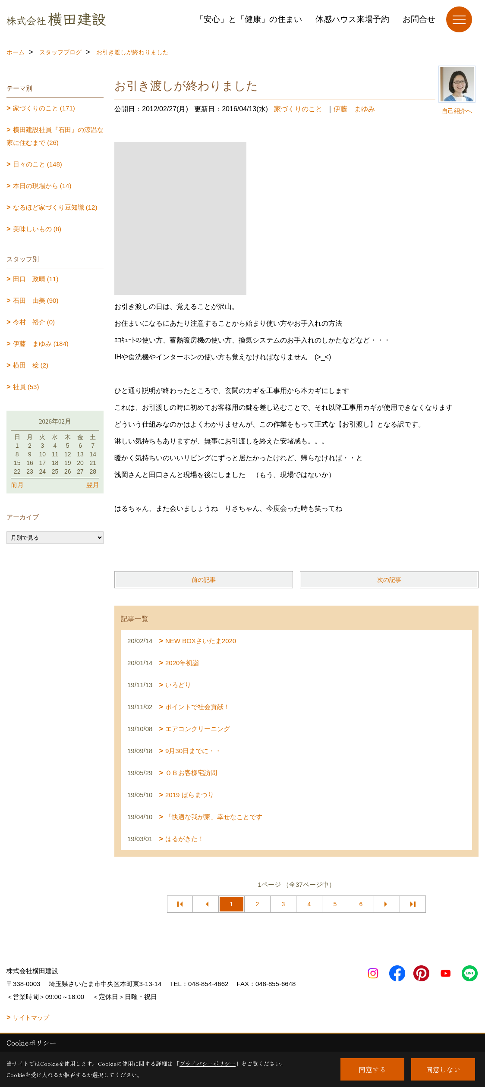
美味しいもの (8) (37, 228)
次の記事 (389, 579)
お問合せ (419, 19)
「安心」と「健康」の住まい (248, 19)
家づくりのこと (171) (44, 108)
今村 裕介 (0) (34, 322)
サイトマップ (31, 1017)
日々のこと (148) (37, 164)
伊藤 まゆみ (354, 109)
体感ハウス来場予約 (352, 19)
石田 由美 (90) (36, 300)
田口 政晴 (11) (36, 279)
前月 (17, 484)
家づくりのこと (298, 109)
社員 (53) (26, 386)
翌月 (92, 484)
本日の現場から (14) (42, 185)
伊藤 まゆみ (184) (41, 343)
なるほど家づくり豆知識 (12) (55, 207)
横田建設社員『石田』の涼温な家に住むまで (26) (55, 136)
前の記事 (204, 579)
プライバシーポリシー (208, 1063)
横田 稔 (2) (31, 365)
